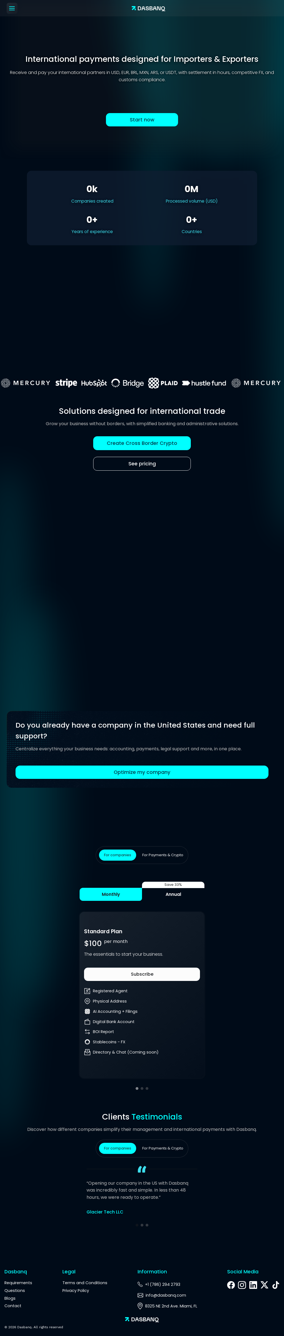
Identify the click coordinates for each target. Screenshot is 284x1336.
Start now (142, 119)
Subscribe (142, 974)
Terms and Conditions (84, 1283)
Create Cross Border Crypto (142, 443)
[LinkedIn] (253, 1285)
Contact (12, 1306)
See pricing (142, 463)
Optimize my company (142, 772)
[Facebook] (231, 1285)
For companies (117, 855)
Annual (173, 894)
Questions (14, 1290)
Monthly (111, 894)
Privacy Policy (75, 1290)
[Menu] (12, 8)
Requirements (18, 1283)
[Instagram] (242, 1285)
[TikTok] (276, 1285)
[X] (264, 1285)
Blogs (10, 1298)
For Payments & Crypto (162, 855)
